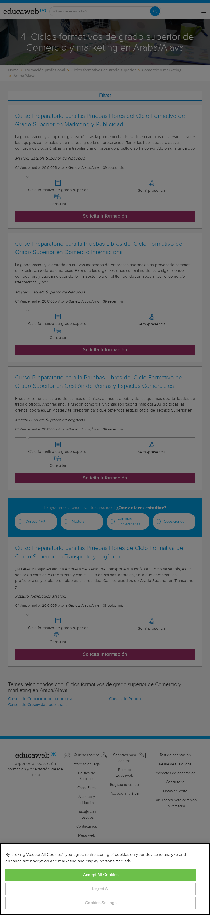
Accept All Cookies (100, 875)
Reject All (100, 889)
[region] (105, 879)
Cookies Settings (100, 903)
